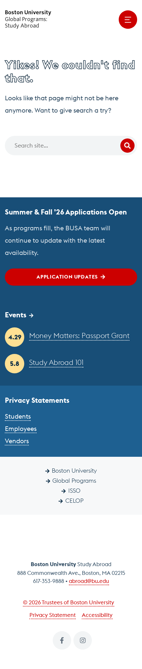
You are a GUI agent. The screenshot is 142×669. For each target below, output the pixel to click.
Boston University (74, 470)
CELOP (74, 500)
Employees (21, 428)
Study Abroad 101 (56, 362)
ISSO (74, 490)
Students (18, 416)
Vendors (17, 441)
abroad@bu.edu (89, 581)
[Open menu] (128, 19)
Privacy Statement (52, 615)
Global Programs (74, 480)
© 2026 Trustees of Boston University (68, 602)
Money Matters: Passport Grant (79, 335)
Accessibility (97, 615)
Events (16, 314)
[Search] (71, 145)
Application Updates (67, 276)
